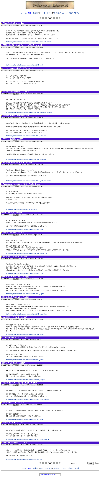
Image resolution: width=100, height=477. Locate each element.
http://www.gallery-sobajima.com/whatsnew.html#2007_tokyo (24, 273)
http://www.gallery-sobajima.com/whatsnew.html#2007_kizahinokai (26, 253)
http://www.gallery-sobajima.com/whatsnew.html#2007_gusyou (25, 360)
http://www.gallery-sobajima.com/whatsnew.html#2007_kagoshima (26, 314)
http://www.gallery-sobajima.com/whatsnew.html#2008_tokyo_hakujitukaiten (29, 42)
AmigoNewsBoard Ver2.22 (50, 474)
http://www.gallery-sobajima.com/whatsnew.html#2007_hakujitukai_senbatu (29, 112)
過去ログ (57, 13)
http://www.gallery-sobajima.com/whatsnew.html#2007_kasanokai (26, 136)
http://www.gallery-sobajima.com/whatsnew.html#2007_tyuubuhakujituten (28, 181)
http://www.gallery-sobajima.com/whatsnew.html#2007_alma (24, 229)
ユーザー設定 (67, 13)
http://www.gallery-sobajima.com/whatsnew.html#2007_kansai (25, 334)
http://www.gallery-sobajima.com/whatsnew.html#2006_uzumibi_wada (27, 439)
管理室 (76, 13)
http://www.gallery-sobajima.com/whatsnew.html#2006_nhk (24, 459)
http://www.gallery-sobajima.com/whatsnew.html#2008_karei (24, 65)
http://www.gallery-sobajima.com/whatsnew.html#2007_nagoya (25, 294)
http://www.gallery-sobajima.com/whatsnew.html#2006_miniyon (25, 379)
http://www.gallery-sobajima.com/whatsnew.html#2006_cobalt (24, 419)
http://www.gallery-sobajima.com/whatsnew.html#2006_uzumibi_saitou (27, 399)
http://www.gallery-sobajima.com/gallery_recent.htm (21, 209)
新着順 (35, 13)
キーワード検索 (46, 13)
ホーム (24, 13)
